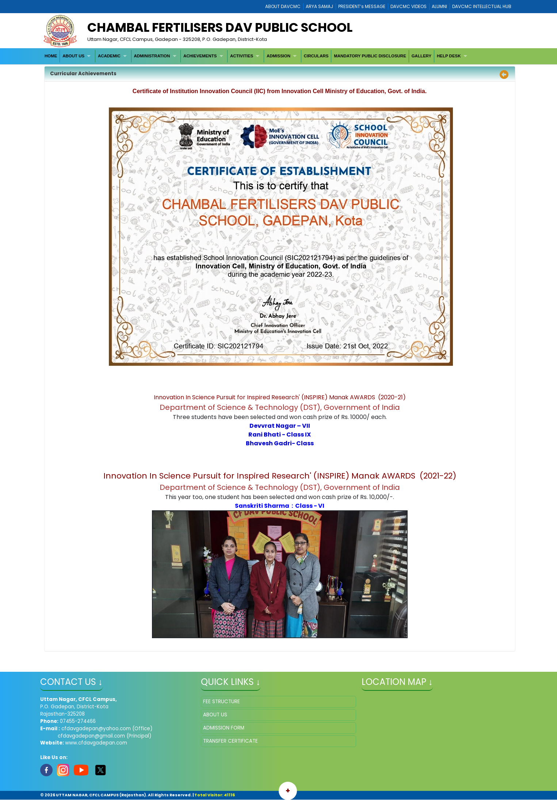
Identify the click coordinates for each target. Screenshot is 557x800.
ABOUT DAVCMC (283, 6)
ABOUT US (73, 56)
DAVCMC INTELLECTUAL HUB (481, 6)
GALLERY (422, 56)
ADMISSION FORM (223, 727)
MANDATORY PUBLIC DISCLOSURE (370, 56)
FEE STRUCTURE (221, 701)
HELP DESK (449, 56)
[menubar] (256, 56)
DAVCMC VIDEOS (408, 6)
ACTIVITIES (241, 56)
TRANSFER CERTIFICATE (230, 741)
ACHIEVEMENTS (200, 56)
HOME (51, 56)
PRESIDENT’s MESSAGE (361, 6)
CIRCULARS (316, 56)
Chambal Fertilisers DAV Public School (219, 27)
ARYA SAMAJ (319, 6)
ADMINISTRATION (152, 56)
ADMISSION (278, 56)
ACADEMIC (109, 56)
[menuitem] (51, 56)
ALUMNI (439, 6)
